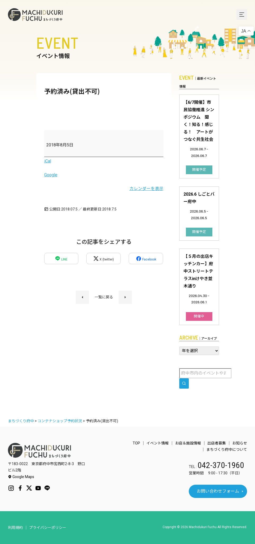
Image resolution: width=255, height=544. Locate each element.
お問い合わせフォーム (218, 491)
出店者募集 (216, 443)
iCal (47, 161)
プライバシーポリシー (47, 527)
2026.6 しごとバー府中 (199, 198)
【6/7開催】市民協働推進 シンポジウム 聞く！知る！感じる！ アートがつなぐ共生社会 (199, 121)
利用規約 (15, 527)
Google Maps (21, 477)
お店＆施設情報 (188, 443)
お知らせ (239, 443)
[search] (184, 383)
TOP (136, 443)
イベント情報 (157, 443)
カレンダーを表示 (146, 188)
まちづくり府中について (226, 449)
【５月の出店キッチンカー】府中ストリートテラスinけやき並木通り (198, 271)
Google (50, 174)
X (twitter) (103, 258)
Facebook (146, 258)
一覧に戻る (104, 297)
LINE (61, 258)
